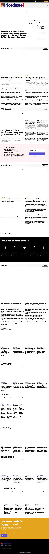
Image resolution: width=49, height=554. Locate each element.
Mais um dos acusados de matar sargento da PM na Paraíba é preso (30, 139)
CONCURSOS (3, 475)
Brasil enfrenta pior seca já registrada (11, 303)
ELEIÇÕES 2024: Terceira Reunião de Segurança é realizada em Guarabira (15, 412)
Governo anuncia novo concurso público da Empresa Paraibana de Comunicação (18, 479)
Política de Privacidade (37, 156)
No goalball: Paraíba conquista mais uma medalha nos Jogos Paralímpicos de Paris (38, 22)
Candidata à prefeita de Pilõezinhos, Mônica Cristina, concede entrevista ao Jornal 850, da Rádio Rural (11, 200)
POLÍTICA (27, 197)
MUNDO (2, 446)
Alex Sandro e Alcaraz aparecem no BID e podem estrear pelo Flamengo (42, 351)
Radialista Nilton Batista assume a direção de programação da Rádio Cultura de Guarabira (3, 413)
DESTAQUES (3, 197)
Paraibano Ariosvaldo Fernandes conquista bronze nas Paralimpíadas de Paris (36, 79)
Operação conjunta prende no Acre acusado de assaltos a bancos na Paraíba (42, 133)
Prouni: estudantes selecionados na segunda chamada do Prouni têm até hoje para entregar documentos (12, 323)
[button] (47, 5)
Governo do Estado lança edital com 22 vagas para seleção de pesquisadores (42, 39)
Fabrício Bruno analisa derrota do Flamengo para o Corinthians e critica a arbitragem (18, 351)
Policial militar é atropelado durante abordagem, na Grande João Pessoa (42, 121)
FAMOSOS (6, 504)
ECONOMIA (15, 382)
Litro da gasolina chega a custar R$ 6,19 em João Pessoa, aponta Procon (21, 411)
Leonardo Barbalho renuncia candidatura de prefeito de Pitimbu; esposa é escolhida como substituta (35, 222)
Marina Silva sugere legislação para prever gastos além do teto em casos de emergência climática (12, 315)
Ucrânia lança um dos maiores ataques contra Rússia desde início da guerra (18, 450)
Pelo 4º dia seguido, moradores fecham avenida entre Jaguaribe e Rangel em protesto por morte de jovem (36, 89)
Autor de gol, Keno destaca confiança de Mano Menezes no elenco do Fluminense (30, 351)
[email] (37, 150)
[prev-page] (1, 259)
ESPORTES (3, 347)
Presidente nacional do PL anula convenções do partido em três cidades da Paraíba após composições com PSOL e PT (36, 200)
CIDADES (2, 404)
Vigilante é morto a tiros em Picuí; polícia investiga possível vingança (42, 139)
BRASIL (2, 302)
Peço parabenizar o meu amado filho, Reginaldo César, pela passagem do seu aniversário (9, 509)
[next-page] (47, 259)
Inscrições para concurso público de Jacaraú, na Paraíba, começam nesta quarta (42, 479)
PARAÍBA (2, 75)
